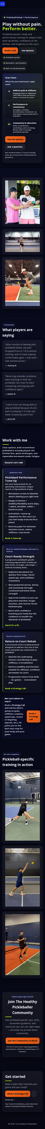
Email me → (10, 1099)
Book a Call (10, 50)
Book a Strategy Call (33, 716)
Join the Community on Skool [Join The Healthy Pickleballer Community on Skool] (22, 1040)
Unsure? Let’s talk (14, 462)
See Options (28, 50)
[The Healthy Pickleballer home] (2, 4)
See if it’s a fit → (13, 625)
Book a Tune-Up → (14, 538)
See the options (15, 139)
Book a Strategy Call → (16, 688)
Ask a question (15, 146)
